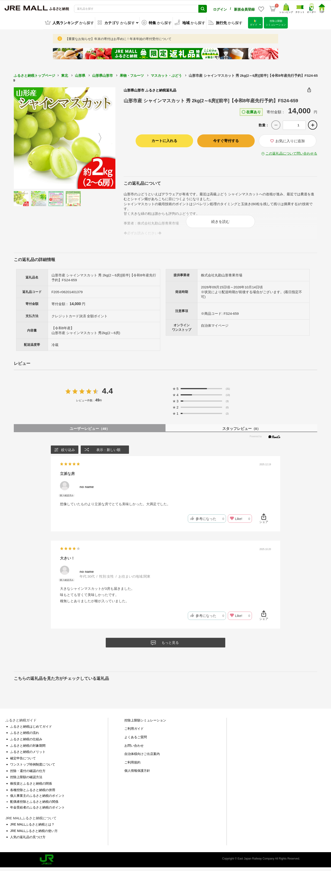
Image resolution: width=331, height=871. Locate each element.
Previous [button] (26, 137)
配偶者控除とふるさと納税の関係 (34, 805)
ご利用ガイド (134, 732)
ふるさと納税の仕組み (26, 742)
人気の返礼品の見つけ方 (28, 840)
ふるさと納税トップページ (34, 75)
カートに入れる (164, 140)
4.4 (107, 394)
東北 (64, 75)
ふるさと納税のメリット (28, 755)
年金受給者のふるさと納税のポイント (37, 811)
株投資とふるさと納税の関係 (31, 787)
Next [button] (102, 137)
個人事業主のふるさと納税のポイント (37, 799)
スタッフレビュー (241, 432)
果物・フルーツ (132, 75)
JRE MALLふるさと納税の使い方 (34, 834)
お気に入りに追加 (287, 140)
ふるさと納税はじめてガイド (31, 730)
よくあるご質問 (135, 740)
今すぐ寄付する (226, 140)
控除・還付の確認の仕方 (28, 774)
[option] (64, 137)
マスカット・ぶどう (166, 75)
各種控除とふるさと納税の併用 (32, 793)
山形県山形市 (102, 75)
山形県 (80, 75)
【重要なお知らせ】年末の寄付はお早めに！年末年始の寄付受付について (118, 38)
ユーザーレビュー (90, 432)
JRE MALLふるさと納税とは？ (32, 828)
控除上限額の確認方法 (26, 780)
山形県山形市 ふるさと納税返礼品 (150, 89)
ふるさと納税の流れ (24, 736)
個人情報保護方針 (137, 774)
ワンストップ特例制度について (32, 768)
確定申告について (23, 761)
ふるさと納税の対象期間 (28, 749)
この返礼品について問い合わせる (291, 152)
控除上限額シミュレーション (145, 724)
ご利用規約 (132, 766)
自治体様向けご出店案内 (142, 757)
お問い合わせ (134, 749)
